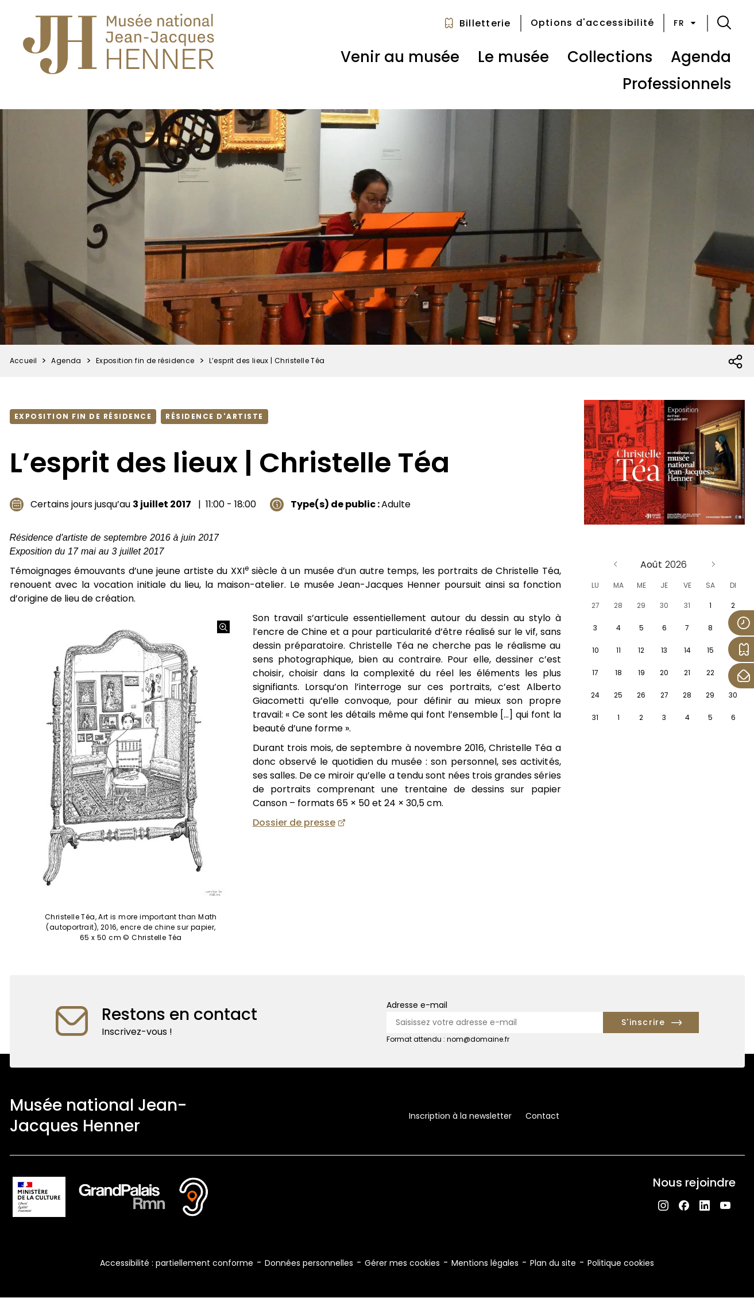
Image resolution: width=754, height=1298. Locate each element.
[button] (724, 23)
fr (686, 23)
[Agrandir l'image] (223, 627)
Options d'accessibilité (593, 22)
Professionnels (676, 84)
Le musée (513, 57)
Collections (609, 57)
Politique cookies (620, 1263)
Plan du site (553, 1263)
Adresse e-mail (416, 1005)
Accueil (23, 360)
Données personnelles (309, 1263)
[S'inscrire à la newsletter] (651, 1022)
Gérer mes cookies (402, 1263)
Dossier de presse (294, 822)
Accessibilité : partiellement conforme (176, 1263)
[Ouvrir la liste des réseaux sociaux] (735, 362)
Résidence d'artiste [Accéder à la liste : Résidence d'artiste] (214, 416)
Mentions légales (485, 1263)
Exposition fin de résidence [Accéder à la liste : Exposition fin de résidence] (83, 416)
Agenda (701, 57)
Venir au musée (400, 57)
